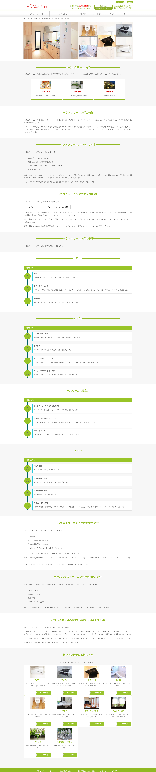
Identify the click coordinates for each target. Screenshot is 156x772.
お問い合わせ (120, 2)
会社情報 (129, 2)
